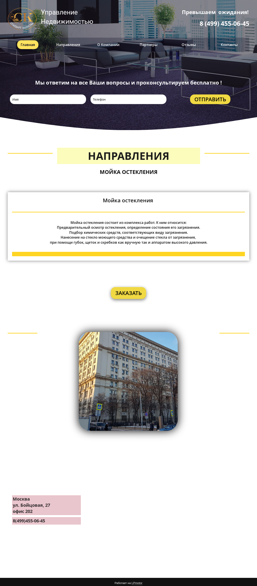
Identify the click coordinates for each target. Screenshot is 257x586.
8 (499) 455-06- (221, 23)
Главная (28, 42)
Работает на (128, 581)
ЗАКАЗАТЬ (128, 290)
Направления (68, 42)
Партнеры (148, 42)
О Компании (108, 42)
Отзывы (189, 42)
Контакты (229, 42)
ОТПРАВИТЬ (210, 97)
